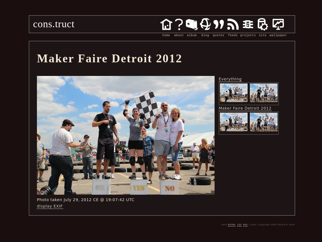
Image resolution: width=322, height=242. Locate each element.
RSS (245, 225)
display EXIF (50, 206)
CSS (239, 225)
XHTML (232, 225)
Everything (230, 79)
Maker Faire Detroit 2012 (245, 108)
